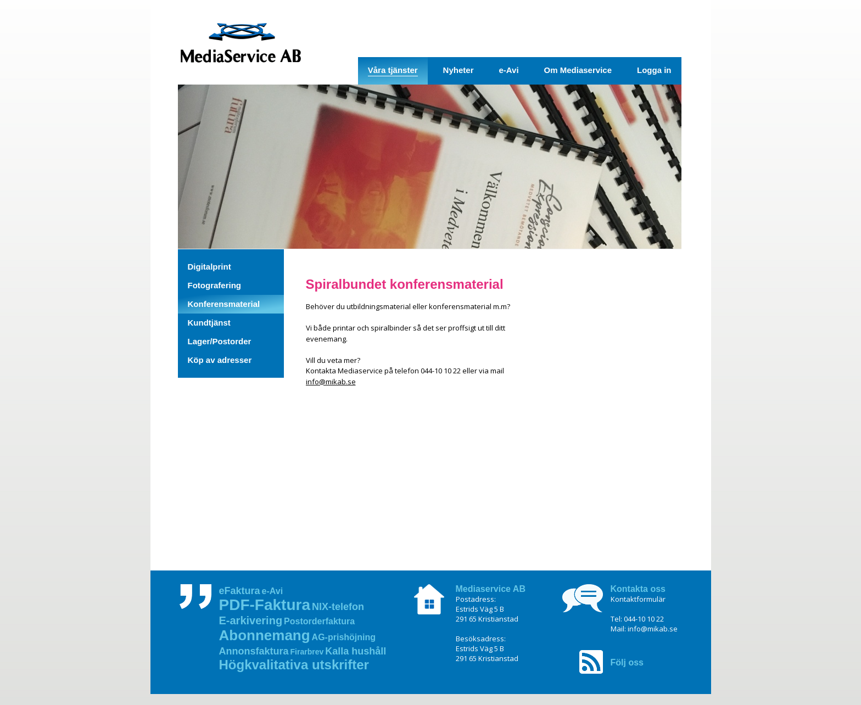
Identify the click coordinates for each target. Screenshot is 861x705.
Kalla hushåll (355, 651)
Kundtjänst (209, 322)
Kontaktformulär (638, 599)
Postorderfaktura (319, 621)
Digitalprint (209, 266)
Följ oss (627, 662)
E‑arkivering (251, 620)
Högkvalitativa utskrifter (294, 664)
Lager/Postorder (219, 341)
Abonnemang (264, 635)
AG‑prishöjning (344, 637)
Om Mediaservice (578, 70)
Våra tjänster (393, 70)
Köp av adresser (220, 360)
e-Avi (508, 70)
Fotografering (215, 285)
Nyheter (458, 70)
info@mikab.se (331, 382)
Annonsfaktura (254, 651)
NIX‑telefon (338, 606)
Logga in (654, 70)
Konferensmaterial (224, 304)
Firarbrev (307, 651)
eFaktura (239, 590)
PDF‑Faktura (264, 604)
